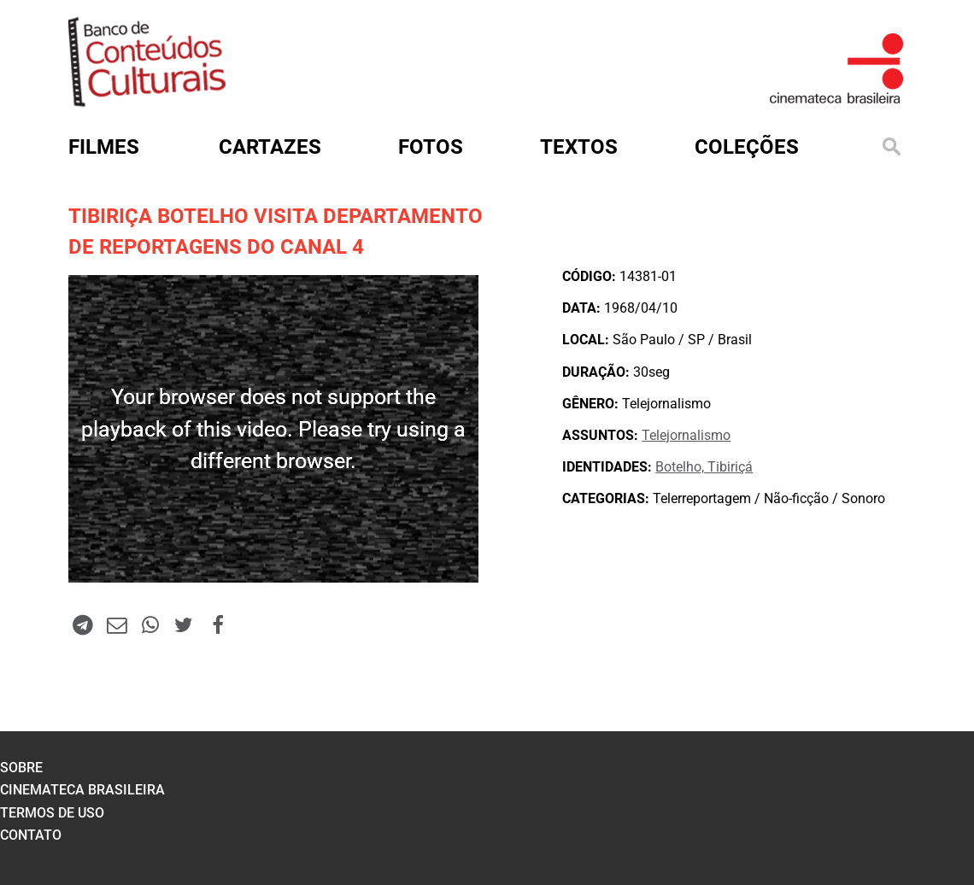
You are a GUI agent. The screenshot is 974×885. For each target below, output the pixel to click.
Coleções (747, 147)
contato (31, 835)
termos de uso (52, 813)
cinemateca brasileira (82, 790)
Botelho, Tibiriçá (704, 467)
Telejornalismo (686, 435)
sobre (21, 767)
